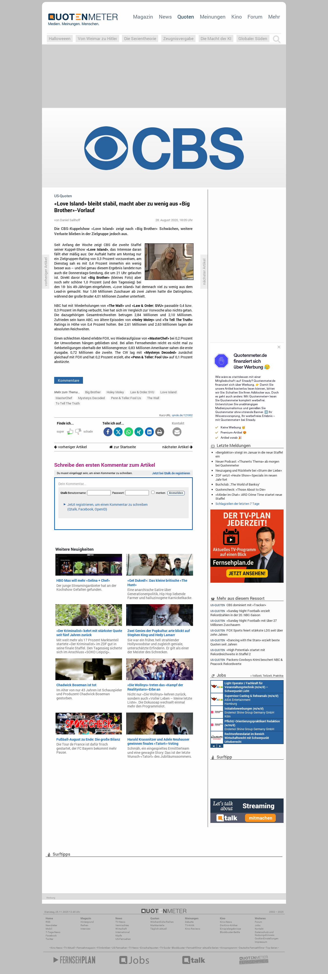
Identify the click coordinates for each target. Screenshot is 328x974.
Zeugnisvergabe (178, 38)
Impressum (261, 941)
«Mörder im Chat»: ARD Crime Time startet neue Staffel (248, 496)
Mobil (49, 928)
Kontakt (259, 928)
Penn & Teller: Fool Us (126, 398)
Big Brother (93, 392)
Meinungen (213, 16)
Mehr (274, 16)
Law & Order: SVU (142, 392)
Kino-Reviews (192, 928)
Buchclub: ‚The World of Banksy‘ (237, 484)
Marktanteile (157, 925)
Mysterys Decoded (91, 398)
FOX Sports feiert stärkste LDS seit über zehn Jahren (246, 632)
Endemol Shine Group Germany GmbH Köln (242, 712)
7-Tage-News (53, 932)
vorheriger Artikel (70, 447)
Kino (236, 16)
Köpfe (118, 935)
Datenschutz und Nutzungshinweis (264, 934)
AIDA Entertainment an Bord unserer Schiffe (239, 687)
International (122, 932)
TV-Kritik (189, 925)
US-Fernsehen (123, 939)
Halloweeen (60, 38)
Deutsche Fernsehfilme (251, 947)
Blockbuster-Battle (230, 932)
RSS (48, 921)
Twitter (49, 939)
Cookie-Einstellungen (266, 938)
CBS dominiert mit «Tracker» (238, 605)
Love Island (168, 392)
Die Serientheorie (140, 38)
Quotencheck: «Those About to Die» (240, 489)
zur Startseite (122, 447)
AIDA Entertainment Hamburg (244, 699)
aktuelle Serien (211, 947)
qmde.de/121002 (182, 415)
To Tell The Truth (68, 403)
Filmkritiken (103, 947)
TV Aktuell (69, 947)
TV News (133, 947)
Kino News (56, 947)
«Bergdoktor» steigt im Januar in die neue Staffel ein (249, 454)
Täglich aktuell (158, 928)
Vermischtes (122, 925)
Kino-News (226, 921)
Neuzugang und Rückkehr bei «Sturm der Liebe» (248, 470)
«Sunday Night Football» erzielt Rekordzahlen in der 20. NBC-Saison (240, 613)
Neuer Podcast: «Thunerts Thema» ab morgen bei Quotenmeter (247, 463)
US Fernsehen (119, 947)
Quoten (185, 16)
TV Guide (165, 947)
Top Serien (271, 947)
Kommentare (68, 380)
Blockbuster (178, 947)
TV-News (120, 921)
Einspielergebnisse (230, 928)
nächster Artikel (177, 447)
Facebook (51, 935)
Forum (254, 16)
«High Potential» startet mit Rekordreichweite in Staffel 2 (237, 652)
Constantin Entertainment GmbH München (240, 737)
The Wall (153, 398)
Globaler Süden (252, 38)
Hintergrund (87, 921)
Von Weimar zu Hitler (97, 38)
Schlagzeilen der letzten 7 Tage (237, 503)
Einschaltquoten (149, 947)
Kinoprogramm (228, 947)
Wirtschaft (121, 928)
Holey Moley (115, 392)
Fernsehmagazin (86, 947)
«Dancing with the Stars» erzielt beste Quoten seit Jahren (245, 642)
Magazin (143, 16)
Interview (86, 928)
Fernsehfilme (193, 947)
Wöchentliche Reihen (162, 921)
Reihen (84, 925)
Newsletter (51, 925)
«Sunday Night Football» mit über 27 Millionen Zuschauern (243, 623)
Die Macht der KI (216, 38)
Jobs (257, 925)
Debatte (189, 921)
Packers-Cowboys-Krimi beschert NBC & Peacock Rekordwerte (246, 662)
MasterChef (64, 398)
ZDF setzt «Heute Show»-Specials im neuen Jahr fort (246, 477)
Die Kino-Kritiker (228, 925)
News (165, 16)
